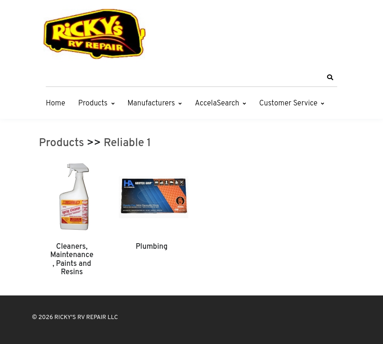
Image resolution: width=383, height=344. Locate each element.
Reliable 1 (127, 143)
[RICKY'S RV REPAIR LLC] (96, 34)
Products (92, 103)
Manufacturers (151, 103)
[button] (329, 77)
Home (55, 103)
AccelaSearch (217, 103)
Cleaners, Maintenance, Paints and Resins (71, 259)
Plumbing (151, 247)
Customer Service (288, 103)
